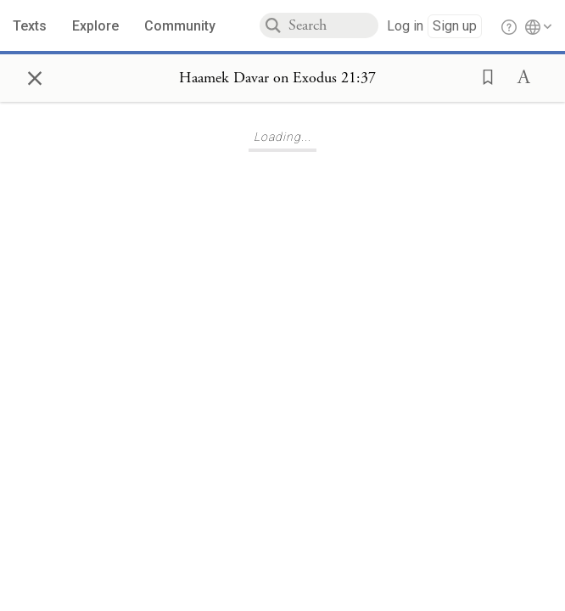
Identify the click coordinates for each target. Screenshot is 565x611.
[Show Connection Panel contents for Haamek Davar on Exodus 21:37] (277, 78)
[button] (482, 75)
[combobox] (333, 25)
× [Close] (34, 75)
